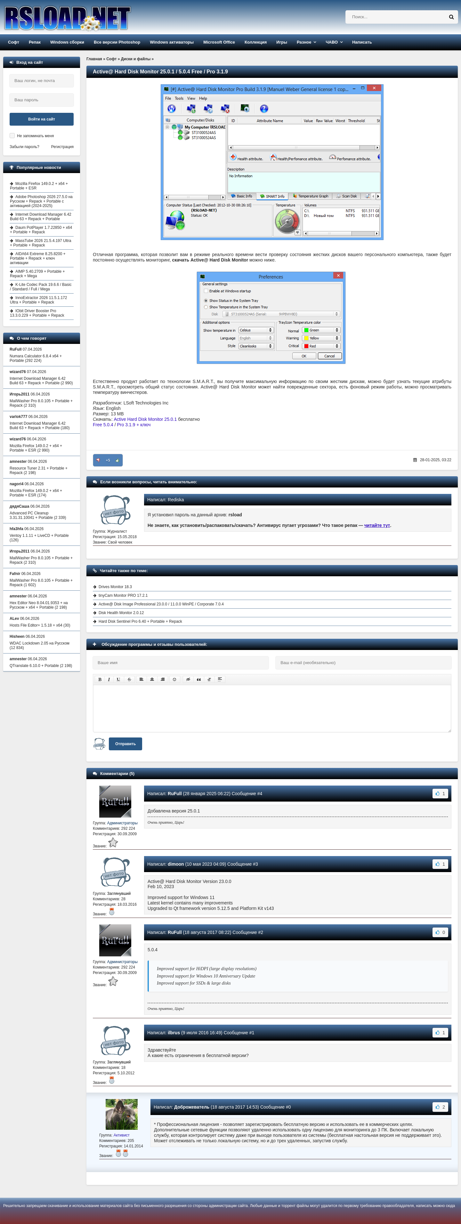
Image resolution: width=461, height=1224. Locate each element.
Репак (35, 42)
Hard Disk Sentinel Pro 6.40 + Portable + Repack (140, 621)
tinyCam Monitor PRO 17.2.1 (123, 595)
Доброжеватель (191, 1107)
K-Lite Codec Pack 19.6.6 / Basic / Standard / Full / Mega (40, 286)
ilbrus (174, 1032)
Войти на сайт (41, 119)
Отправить (125, 744)
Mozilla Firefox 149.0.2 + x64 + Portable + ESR (39, 185)
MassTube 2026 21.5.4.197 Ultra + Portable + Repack (40, 242)
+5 (108, 460)
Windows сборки (67, 42)
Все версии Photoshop (117, 42)
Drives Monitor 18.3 (115, 587)
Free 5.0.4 (103, 424)
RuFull (175, 793)
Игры (281, 42)
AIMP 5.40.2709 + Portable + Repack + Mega (37, 273)
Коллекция (256, 42)
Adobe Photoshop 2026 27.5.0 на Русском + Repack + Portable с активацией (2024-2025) (41, 201)
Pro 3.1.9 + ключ (134, 424)
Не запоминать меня (35, 136)
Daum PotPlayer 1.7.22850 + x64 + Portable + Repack (41, 229)
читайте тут (377, 525)
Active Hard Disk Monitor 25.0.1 (145, 419)
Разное (304, 42)
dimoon (176, 864)
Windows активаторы (172, 42)
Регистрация (62, 147)
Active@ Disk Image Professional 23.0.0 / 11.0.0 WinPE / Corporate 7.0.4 (161, 604)
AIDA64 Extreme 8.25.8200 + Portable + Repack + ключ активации (37, 258)
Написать (362, 42)
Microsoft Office (219, 42)
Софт (13, 42)
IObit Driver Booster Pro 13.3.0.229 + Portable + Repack (37, 313)
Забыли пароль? (24, 147)
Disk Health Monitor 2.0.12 (121, 613)
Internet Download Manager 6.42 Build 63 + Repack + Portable (40, 216)
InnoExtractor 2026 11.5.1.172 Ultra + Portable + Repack (38, 300)
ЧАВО (332, 42)
